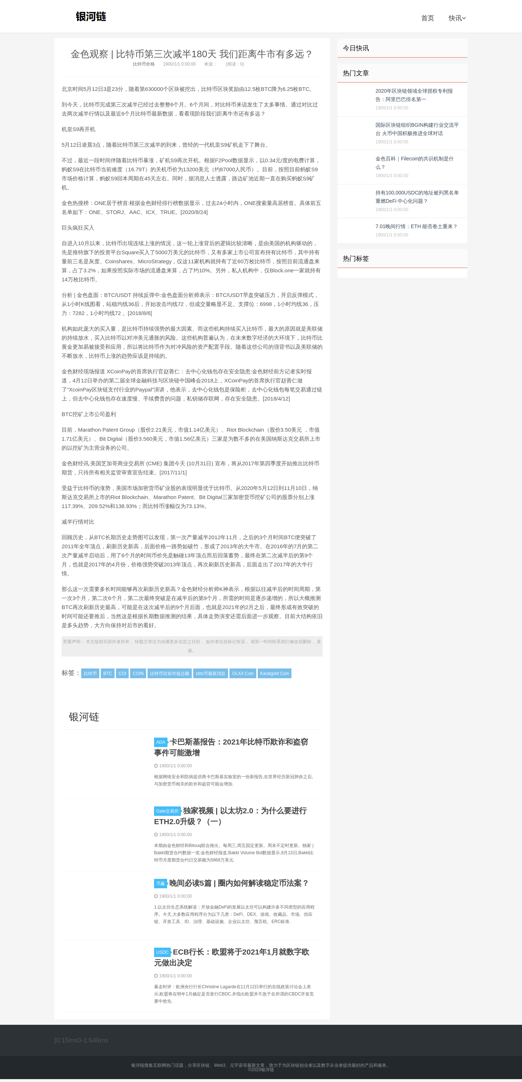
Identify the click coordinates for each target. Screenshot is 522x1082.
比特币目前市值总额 (169, 673)
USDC (163, 952)
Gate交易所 (168, 811)
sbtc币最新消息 (210, 673)
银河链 (93, 16)
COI (122, 673)
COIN (138, 673)
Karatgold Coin (274, 673)
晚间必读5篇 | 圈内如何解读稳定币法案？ (239, 883)
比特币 (90, 673)
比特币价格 (144, 64)
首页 (427, 18)
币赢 (161, 883)
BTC (107, 673)
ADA (161, 742)
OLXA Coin (242, 673)
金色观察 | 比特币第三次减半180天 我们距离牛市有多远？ (192, 54)
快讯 (457, 18)
